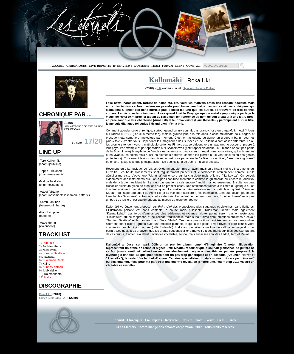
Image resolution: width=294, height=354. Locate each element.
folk (159, 88)
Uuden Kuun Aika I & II (53, 298)
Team (155, 65)
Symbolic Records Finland (199, 88)
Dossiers (141, 65)
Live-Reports (100, 65)
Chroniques (76, 65)
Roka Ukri (45, 294)
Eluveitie (126, 134)
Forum (167, 65)
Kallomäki (165, 80)
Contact (193, 65)
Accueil (57, 65)
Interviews (122, 65)
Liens (179, 65)
